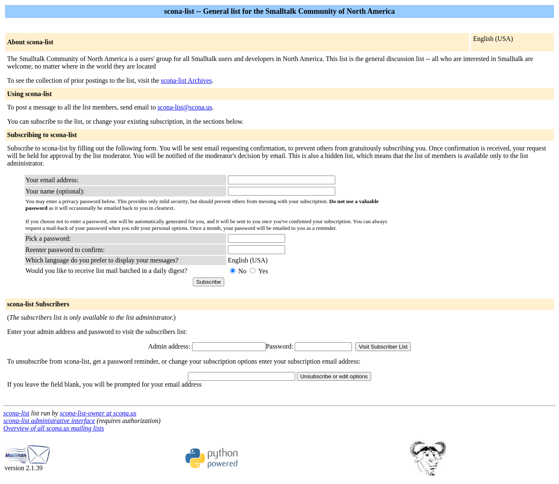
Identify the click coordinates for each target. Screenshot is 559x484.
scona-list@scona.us (184, 107)
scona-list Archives (186, 80)
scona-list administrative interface (49, 420)
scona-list (16, 413)
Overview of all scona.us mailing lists (53, 428)
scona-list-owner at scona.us (98, 413)
